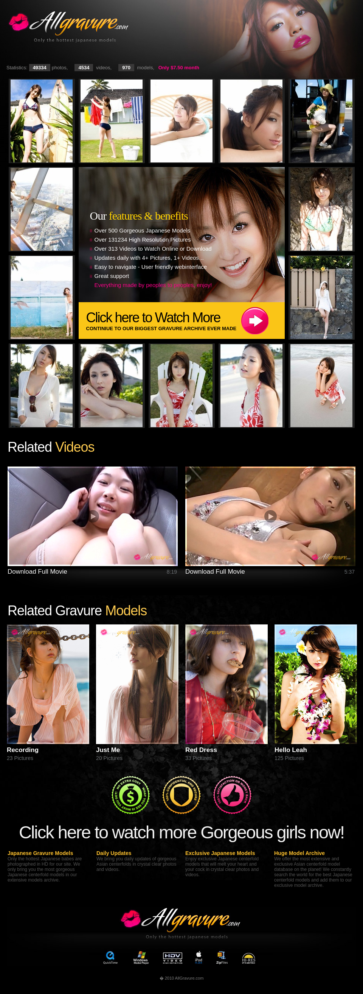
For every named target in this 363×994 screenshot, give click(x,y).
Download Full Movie (37, 571)
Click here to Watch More (185, 320)
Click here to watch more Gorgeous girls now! (181, 832)
